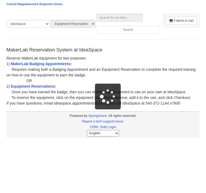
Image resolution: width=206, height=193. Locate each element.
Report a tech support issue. (103, 121)
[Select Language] (103, 133)
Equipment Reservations (33, 86)
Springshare (97, 116)
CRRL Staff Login (103, 127)
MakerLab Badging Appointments (41, 64)
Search (128, 30)
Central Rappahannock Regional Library (34, 4)
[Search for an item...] (120, 18)
